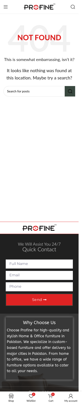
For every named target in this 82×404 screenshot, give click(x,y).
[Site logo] (39, 6)
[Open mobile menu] (5, 6)
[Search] (72, 6)
